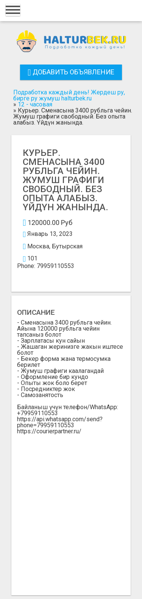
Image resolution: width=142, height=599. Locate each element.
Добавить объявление (71, 72)
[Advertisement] (71, 509)
